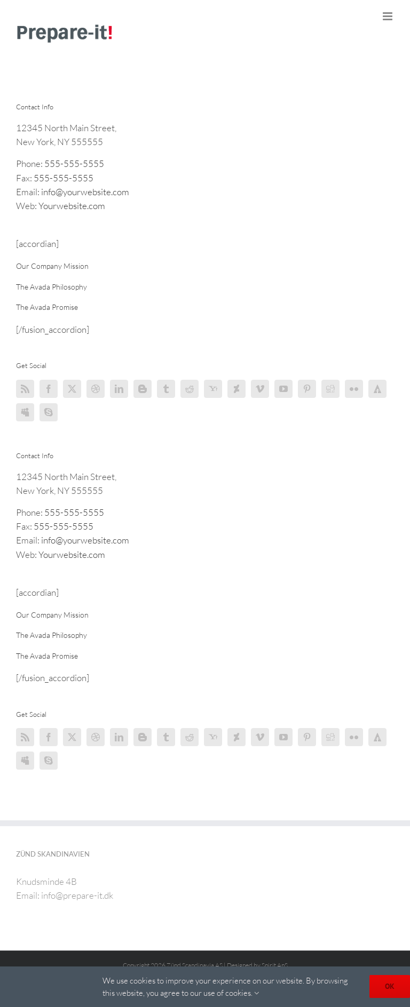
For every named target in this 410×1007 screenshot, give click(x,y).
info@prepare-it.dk (77, 895)
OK (390, 986)
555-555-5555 (74, 163)
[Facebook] (49, 389)
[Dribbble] (95, 389)
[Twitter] (72, 389)
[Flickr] (354, 389)
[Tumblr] (166, 389)
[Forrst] (377, 389)
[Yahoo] (213, 389)
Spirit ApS (275, 965)
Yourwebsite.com (71, 205)
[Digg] (330, 389)
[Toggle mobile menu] (388, 16)
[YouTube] (283, 389)
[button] (52, 265)
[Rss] (25, 389)
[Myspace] (25, 412)
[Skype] (49, 412)
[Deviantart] (236, 389)
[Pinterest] (307, 389)
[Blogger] (142, 389)
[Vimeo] (260, 389)
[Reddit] (189, 389)
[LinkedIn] (119, 389)
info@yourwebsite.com (85, 191)
